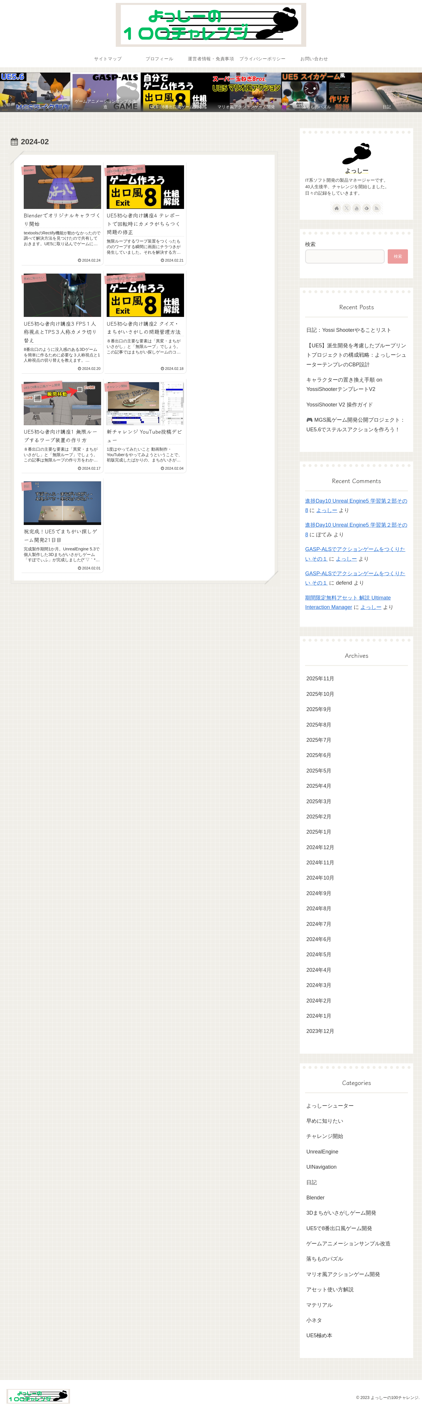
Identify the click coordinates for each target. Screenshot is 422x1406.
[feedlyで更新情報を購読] (366, 208)
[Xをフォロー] (346, 208)
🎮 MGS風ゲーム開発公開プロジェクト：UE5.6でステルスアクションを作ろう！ (355, 424)
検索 (310, 244)
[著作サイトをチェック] (337, 208)
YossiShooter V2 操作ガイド (339, 405)
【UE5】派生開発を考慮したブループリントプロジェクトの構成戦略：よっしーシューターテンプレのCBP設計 (356, 355)
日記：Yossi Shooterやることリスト (348, 330)
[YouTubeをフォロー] (356, 208)
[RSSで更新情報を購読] (376, 208)
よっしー (356, 170)
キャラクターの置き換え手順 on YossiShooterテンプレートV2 (344, 384)
